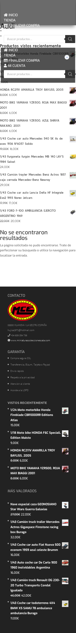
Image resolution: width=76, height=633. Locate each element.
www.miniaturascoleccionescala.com (29, 340)
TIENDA (10, 20)
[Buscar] (70, 39)
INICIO (11, 15)
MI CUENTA (14, 30)
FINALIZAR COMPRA (22, 25)
